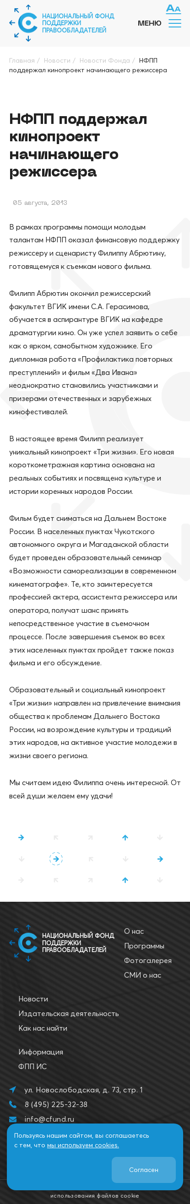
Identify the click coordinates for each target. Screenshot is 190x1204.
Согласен (143, 1170)
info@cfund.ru (49, 1119)
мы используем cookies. (83, 1145)
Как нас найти (42, 1028)
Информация (40, 1051)
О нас (134, 931)
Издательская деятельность (68, 1013)
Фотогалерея (148, 960)
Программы (144, 945)
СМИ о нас (142, 974)
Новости (33, 998)
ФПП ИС (32, 1066)
